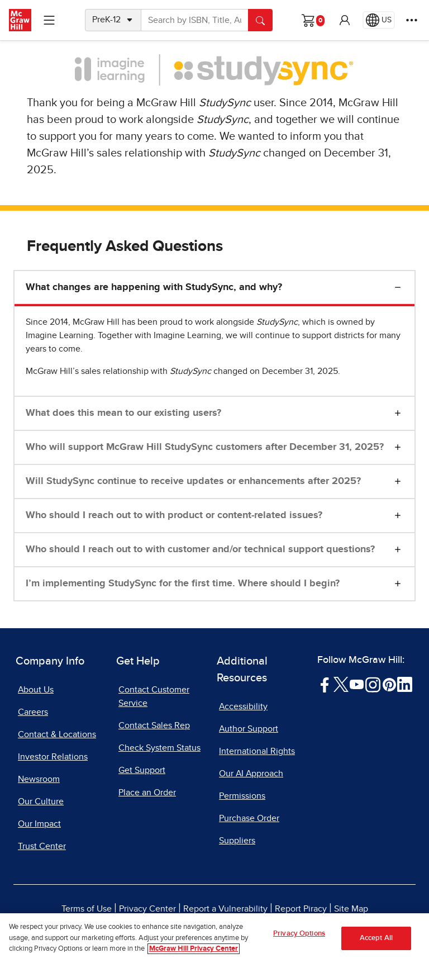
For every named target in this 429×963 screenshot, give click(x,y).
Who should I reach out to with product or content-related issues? (174, 515)
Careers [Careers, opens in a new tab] (33, 712)
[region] (214, 938)
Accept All (376, 938)
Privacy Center (147, 908)
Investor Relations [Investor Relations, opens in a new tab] (53, 756)
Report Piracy (301, 908)
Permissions (242, 795)
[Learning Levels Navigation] (49, 20)
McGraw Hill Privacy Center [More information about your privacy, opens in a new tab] (193, 948)
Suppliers (237, 840)
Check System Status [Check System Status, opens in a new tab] (159, 747)
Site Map (351, 908)
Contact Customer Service (153, 696)
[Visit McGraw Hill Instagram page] (372, 684)
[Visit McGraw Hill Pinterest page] (389, 684)
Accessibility (243, 706)
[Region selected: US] (379, 20)
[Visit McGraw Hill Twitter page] (341, 684)
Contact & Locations (57, 734)
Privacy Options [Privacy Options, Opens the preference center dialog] (299, 933)
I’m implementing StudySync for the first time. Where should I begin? (183, 583)
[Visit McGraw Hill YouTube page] (356, 684)
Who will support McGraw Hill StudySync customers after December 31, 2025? (205, 447)
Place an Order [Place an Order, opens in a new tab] (147, 792)
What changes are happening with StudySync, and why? (154, 287)
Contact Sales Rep (154, 725)
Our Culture (41, 801)
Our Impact (39, 823)
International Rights (257, 751)
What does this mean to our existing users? (123, 413)
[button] (345, 20)
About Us (36, 689)
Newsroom (39, 779)
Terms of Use (86, 908)
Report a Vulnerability (225, 908)
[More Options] (412, 20)
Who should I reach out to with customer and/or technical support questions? (200, 549)
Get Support (141, 770)
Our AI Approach (251, 773)
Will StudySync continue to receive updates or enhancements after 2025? (193, 481)
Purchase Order (249, 818)
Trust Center (42, 846)
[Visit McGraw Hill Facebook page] (324, 684)
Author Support (248, 728)
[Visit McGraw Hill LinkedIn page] (404, 684)
